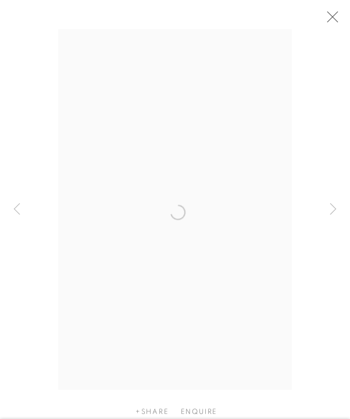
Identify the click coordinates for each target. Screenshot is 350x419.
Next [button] (333, 209)
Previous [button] (17, 209)
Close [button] (329, 20)
